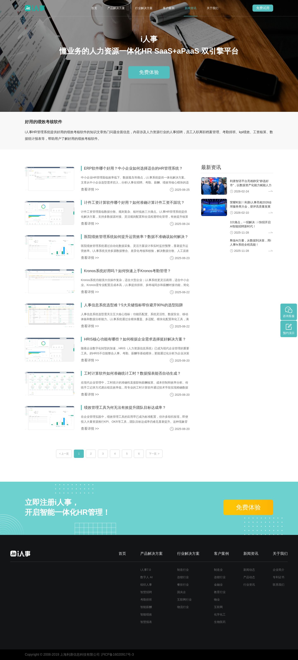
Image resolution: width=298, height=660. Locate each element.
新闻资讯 (190, 8)
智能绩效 (146, 614)
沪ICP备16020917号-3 (117, 654)
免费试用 (262, 8)
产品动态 (249, 577)
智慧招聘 (146, 592)
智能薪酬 (146, 607)
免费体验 (149, 72)
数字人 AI (146, 577)
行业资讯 (249, 584)
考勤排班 (146, 599)
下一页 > (154, 453)
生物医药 (220, 622)
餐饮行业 (183, 584)
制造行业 (183, 569)
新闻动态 (249, 569)
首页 (94, 8)
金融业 (218, 584)
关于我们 (212, 8)
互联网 (218, 607)
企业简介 (278, 569)
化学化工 (220, 614)
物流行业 (183, 607)
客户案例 (168, 8)
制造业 (218, 569)
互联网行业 (184, 599)
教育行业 (220, 592)
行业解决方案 (144, 8)
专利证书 (278, 577)
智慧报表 (146, 622)
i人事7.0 (145, 569)
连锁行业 (183, 577)
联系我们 (278, 584)
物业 (217, 599)
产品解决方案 (116, 8)
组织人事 (146, 584)
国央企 (181, 592)
